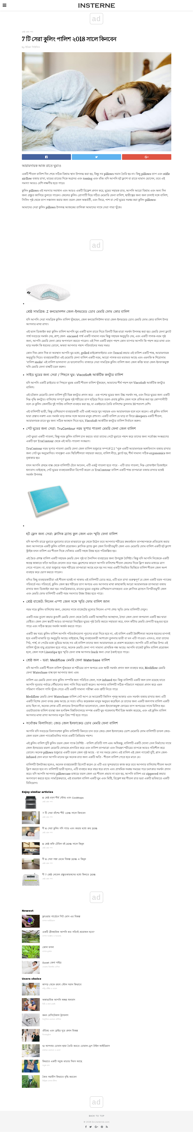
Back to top (96, 1116)
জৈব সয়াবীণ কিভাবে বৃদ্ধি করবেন (59, 1076)
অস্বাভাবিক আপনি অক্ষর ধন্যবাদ (58, 999)
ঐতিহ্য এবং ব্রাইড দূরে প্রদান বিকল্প (60, 1030)
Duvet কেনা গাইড (51, 962)
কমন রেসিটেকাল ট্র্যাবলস (55, 1015)
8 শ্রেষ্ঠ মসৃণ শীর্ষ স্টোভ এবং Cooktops (63, 797)
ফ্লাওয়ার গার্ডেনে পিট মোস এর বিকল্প (61, 916)
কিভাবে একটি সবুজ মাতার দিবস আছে (62, 1061)
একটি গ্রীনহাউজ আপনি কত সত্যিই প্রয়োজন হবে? (68, 931)
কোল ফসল (48, 947)
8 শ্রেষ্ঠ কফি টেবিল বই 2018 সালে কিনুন (63, 843)
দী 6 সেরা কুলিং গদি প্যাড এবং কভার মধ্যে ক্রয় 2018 (69, 828)
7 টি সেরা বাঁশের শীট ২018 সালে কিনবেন (63, 812)
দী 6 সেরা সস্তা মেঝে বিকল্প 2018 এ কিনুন (64, 859)
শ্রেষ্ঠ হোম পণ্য (27, 32)
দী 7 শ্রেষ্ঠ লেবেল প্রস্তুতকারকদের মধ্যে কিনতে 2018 (69, 874)
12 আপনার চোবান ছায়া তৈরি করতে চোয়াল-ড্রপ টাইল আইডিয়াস (76, 1045)
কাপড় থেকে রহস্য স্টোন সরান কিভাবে (61, 984)
